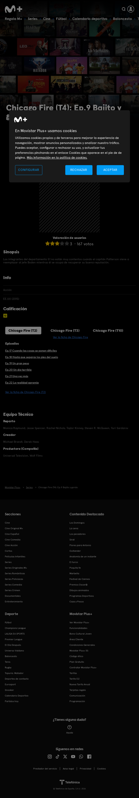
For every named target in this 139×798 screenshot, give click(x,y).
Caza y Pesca (77, 601)
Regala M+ (13, 18)
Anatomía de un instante (83, 556)
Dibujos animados (79, 590)
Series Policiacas (14, 579)
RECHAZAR (78, 170)
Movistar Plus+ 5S (79, 650)
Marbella (74, 573)
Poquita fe (75, 567)
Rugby (8, 667)
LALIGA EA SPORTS (15, 633)
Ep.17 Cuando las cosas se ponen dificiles (31, 350)
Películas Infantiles (15, 556)
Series (32, 18)
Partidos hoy (11, 701)
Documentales (13, 596)
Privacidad (85, 768)
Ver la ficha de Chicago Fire (70, 337)
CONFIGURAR (28, 170)
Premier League (13, 639)
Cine (46, 18)
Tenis (7, 661)
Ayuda (69, 729)
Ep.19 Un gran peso (17, 363)
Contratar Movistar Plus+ (83, 667)
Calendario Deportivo (16, 695)
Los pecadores (77, 534)
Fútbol (61, 18)
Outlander (75, 550)
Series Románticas (15, 573)
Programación (77, 701)
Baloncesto (122, 18)
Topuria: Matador (14, 673)
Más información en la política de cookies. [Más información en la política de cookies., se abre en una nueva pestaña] (57, 157)
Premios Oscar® (79, 584)
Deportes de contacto (17, 678)
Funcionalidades (78, 628)
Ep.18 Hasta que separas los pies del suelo (31, 357)
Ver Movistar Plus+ (79, 622)
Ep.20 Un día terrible (18, 369)
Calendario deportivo (89, 18)
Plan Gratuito (77, 661)
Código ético (76, 656)
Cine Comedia (12, 539)
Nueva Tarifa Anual (80, 684)
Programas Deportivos (82, 596)
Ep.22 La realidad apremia (22, 382)
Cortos (8, 550)
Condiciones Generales (82, 645)
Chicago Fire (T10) (108, 330)
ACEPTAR (110, 170)
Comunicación (77, 695)
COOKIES (101, 768)
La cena (74, 528)
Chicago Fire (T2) (22, 330)
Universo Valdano (14, 650)
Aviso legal (68, 768)
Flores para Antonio (80, 545)
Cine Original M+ (14, 528)
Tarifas (73, 673)
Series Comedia (13, 584)
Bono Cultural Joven (81, 633)
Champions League (15, 628)
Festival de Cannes (80, 579)
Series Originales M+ (16, 567)
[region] (69, 146)
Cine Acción (11, 545)
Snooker (9, 690)
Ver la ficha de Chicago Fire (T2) (25, 392)
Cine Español (12, 534)
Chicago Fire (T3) (65, 330)
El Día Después (13, 645)
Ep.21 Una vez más (16, 376)
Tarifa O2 (75, 678)
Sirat (72, 539)
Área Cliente (76, 639)
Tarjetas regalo (78, 690)
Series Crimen (12, 590)
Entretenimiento (14, 601)
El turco (74, 562)
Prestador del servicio (45, 768)
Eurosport (10, 684)
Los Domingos (77, 522)
